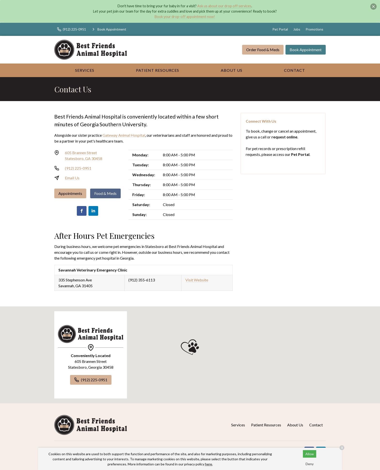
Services (84, 70)
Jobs (296, 29)
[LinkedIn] (93, 211)
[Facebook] (82, 211)
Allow (309, 454)
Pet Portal (280, 29)
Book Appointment (306, 49)
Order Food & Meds (262, 49)
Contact (294, 70)
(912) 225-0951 (78, 168)
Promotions (314, 29)
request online (284, 137)
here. (209, 464)
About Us (231, 70)
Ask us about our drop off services (224, 6)
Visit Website (196, 280)
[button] (190, 347)
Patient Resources (157, 70)
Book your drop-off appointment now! (185, 17)
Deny (310, 464)
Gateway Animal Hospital (124, 135)
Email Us (72, 177)
